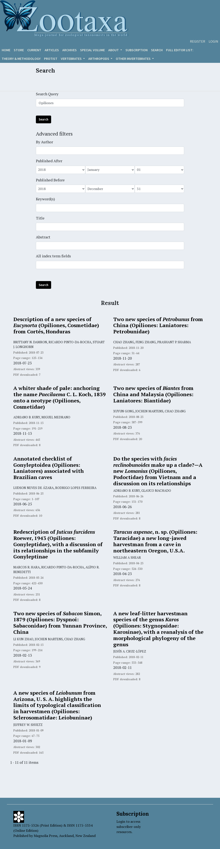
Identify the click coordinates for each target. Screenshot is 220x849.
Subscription (136, 50)
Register (197, 41)
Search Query (47, 93)
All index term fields (53, 256)
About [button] (113, 50)
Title (40, 218)
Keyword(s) (45, 198)
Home (6, 50)
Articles (52, 50)
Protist (50, 58)
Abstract (43, 237)
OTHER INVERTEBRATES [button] (133, 58)
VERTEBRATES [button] (71, 58)
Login (213, 41)
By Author (44, 141)
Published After (49, 160)
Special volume (92, 50)
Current (34, 50)
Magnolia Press (45, 835)
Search (157, 50)
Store (19, 50)
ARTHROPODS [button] (99, 58)
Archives (69, 50)
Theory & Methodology (21, 58)
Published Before (50, 180)
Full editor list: (179, 50)
